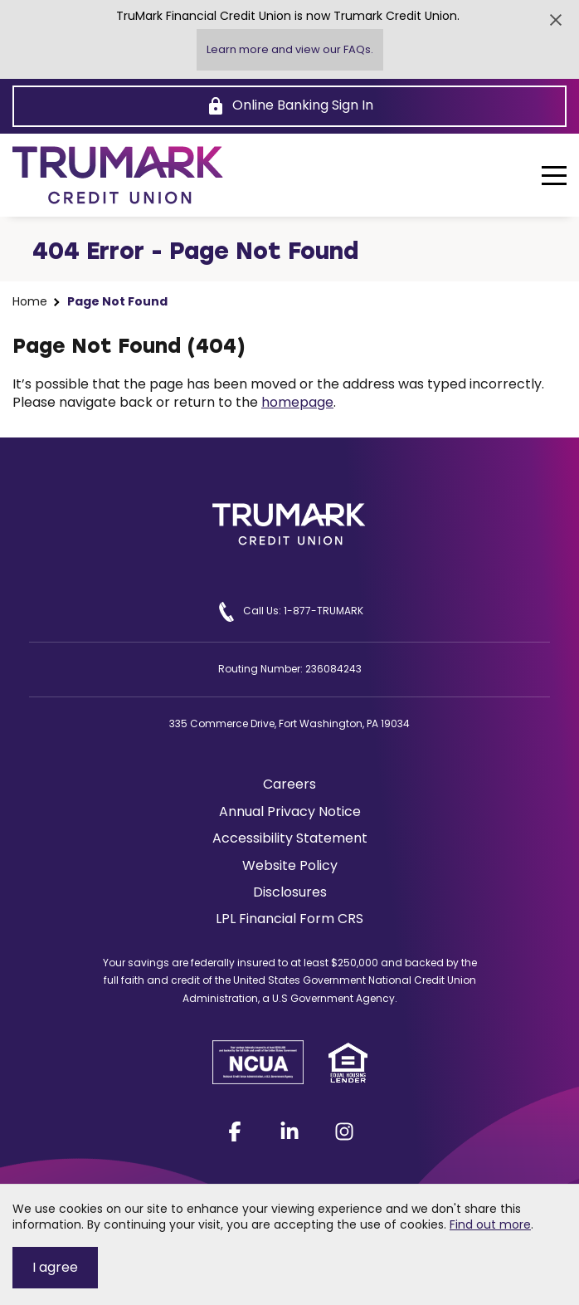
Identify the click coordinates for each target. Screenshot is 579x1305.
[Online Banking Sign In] (289, 106)
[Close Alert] (556, 20)
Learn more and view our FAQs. (290, 49)
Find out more (490, 1224)
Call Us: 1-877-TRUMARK (290, 612)
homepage (297, 402)
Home (29, 302)
